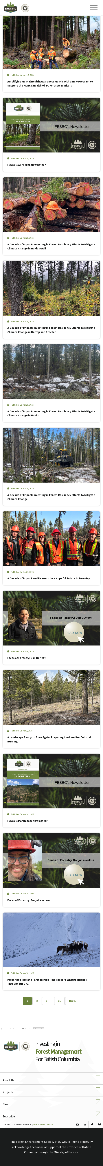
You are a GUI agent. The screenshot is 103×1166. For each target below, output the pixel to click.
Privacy (50, 1124)
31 (59, 1001)
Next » (72, 1001)
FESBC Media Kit (39, 1124)
